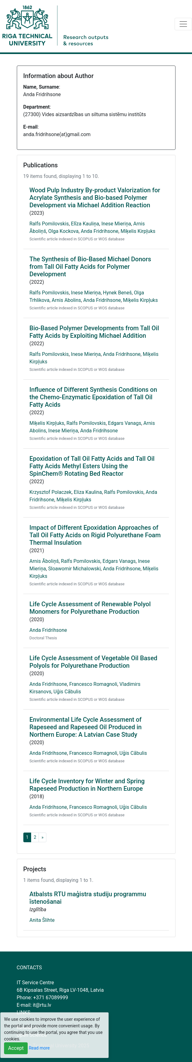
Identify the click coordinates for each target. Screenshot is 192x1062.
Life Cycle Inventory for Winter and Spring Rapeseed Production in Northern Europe (87, 784)
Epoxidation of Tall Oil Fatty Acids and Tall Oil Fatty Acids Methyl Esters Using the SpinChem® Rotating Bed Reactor (92, 466)
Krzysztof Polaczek (51, 492)
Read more (39, 1047)
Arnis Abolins (66, 300)
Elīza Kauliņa (85, 224)
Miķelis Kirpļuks (137, 231)
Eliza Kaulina (88, 492)
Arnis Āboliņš (44, 561)
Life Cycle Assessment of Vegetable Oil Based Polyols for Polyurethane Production (93, 661)
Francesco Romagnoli (93, 684)
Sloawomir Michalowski (74, 569)
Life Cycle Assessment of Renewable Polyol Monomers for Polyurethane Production (90, 607)
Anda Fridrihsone (100, 231)
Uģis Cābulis (67, 692)
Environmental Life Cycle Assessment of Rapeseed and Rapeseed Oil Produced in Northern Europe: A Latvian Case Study (86, 727)
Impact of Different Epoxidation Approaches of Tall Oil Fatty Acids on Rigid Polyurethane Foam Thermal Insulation (95, 535)
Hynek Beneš (117, 293)
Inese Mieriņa (116, 224)
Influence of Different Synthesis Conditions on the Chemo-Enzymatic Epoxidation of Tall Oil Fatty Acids (93, 397)
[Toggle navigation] (183, 24)
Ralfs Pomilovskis (49, 224)
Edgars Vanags (124, 423)
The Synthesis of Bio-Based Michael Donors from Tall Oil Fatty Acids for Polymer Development (90, 266)
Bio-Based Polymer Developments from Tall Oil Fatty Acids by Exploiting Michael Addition (94, 331)
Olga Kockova (63, 231)
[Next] (42, 837)
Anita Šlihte (42, 920)
